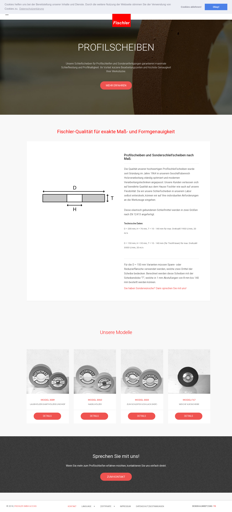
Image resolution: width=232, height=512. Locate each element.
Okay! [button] (216, 7)
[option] (116, 67)
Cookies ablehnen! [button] (191, 7)
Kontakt (72, 506)
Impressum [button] (125, 506)
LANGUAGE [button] (88, 506)
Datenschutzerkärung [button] (31, 8)
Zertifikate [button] (107, 506)
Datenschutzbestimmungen (150, 506)
